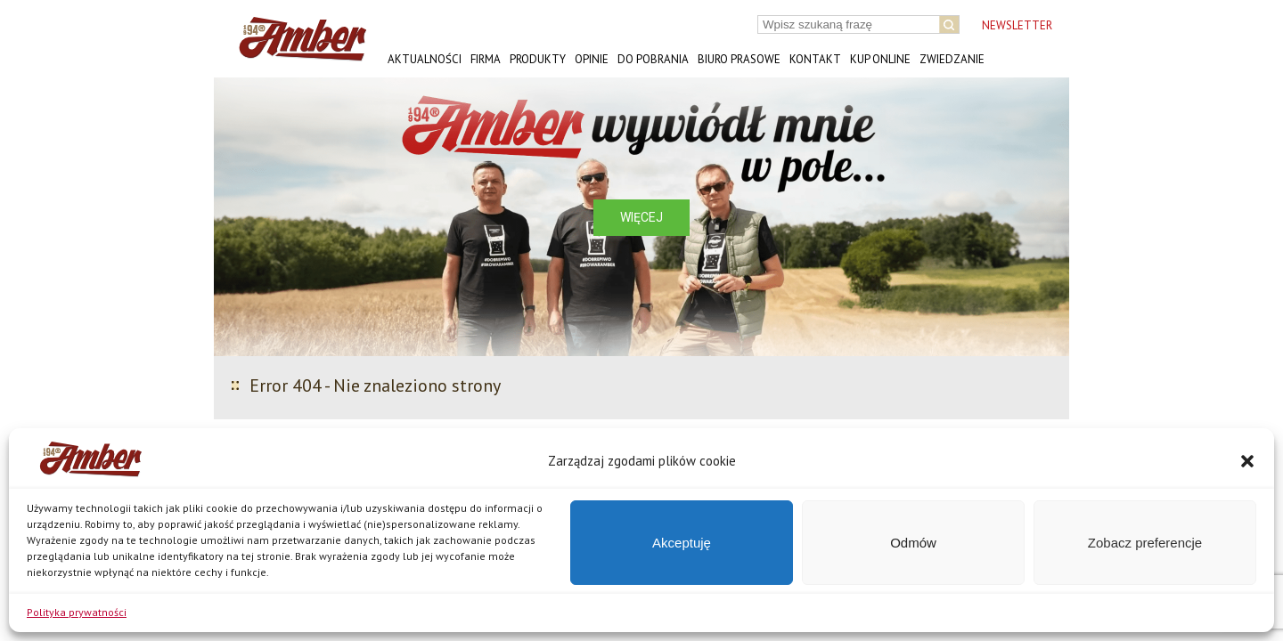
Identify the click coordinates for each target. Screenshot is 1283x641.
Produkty (538, 59)
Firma (485, 59)
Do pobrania (653, 59)
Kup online (880, 59)
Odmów (913, 542)
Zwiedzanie (952, 59)
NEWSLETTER (1017, 25)
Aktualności (425, 59)
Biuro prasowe (739, 59)
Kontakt (815, 59)
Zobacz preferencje (1145, 542)
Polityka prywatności (77, 612)
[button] (1247, 461)
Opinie (592, 59)
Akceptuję (681, 542)
